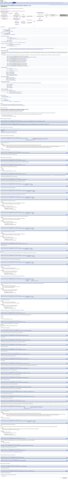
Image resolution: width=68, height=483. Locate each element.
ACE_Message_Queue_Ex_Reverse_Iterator (8, 460)
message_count (11, 73)
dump (10, 45)
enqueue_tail (10, 59)
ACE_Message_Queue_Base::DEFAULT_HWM (26, 48)
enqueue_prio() (8, 252)
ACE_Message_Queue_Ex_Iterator (6, 29)
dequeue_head (10, 63)
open (9, 49)
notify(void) (33, 147)
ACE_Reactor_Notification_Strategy (6, 149)
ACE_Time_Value (22, 59)
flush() (3, 168)
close (9, 37)
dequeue (10, 61)
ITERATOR (11, 31)
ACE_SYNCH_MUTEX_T (5, 41)
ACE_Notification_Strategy (49, 48)
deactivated (10, 87)
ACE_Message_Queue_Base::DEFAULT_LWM (41, 48)
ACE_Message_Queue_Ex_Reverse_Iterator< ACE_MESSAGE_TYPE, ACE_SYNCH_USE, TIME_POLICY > (13, 105)
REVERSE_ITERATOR (12, 34)
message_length (11, 72)
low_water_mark (34, 48)
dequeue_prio (10, 64)
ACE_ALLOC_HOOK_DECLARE (4, 96)
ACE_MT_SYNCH (4, 115)
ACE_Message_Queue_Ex (21, 42)
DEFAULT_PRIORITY (35, 280)
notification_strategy (11, 92)
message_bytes (11, 74)
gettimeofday (10, 43)
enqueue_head (10, 60)
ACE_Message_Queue (16, 101)
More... (23, 8)
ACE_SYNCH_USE (4, 31)
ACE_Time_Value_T (3, 43)
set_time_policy (11, 44)
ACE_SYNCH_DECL (36, 121)
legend (34, 25)
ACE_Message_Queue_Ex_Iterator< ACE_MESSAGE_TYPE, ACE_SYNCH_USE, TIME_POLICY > (12, 104)
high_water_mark (18, 48)
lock (9, 41)
